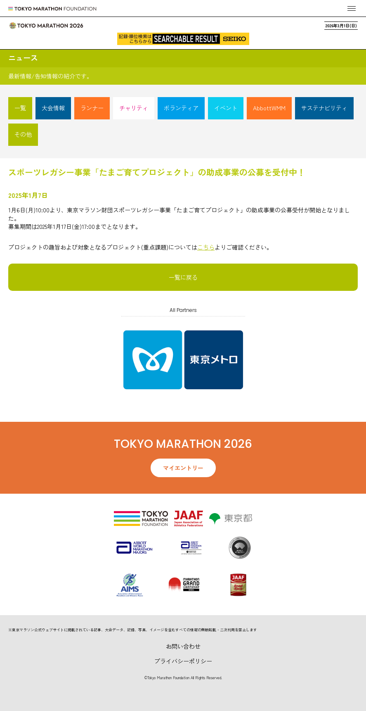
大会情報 (53, 108)
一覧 (20, 108)
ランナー (92, 108)
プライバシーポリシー (183, 661)
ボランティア (181, 108)
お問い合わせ (183, 646)
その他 (23, 134)
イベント (225, 108)
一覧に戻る (183, 277)
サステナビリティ (324, 108)
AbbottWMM (269, 108)
